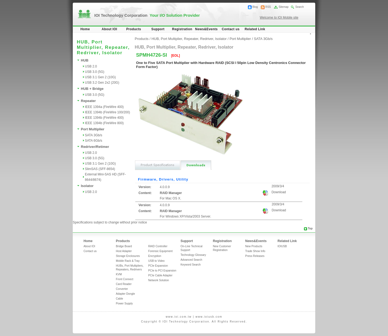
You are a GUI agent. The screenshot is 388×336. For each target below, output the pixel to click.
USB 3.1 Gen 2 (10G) (100, 77)
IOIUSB (282, 246)
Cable (119, 298)
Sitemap (284, 6)
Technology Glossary (193, 254)
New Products (253, 246)
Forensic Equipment (160, 251)
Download (279, 192)
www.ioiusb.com (208, 316)
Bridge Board (124, 246)
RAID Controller (157, 246)
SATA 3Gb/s (93, 135)
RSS (268, 6)
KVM (119, 274)
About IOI (109, 29)
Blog (255, 6)
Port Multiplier (92, 129)
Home (85, 29)
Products (133, 29)
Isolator (87, 186)
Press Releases (254, 255)
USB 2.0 (91, 66)
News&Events (206, 29)
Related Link (255, 29)
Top (310, 228)
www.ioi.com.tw (179, 316)
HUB (84, 60)
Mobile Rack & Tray (128, 260)
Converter (122, 288)
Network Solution (158, 280)
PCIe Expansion (158, 265)
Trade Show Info (255, 251)
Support (158, 29)
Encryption (154, 255)
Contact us (231, 29)
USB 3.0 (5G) (94, 72)
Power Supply (124, 303)
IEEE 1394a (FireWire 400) (104, 107)
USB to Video (156, 260)
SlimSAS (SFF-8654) (100, 169)
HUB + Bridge (92, 89)
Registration (182, 29)
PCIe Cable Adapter (160, 275)
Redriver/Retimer (95, 147)
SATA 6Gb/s (93, 140)
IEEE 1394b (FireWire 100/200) (107, 112)
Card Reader (123, 284)
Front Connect (124, 279)
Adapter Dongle (125, 293)
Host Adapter (124, 251)
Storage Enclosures (128, 255)
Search (299, 6)
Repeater (88, 101)
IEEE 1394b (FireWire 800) (104, 123)
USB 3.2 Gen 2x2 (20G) (102, 82)
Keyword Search (191, 264)
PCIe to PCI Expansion (162, 270)
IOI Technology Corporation (147, 15)
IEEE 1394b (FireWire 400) (104, 118)
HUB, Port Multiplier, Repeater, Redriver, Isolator (189, 39)
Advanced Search (191, 259)
